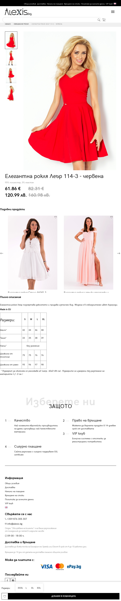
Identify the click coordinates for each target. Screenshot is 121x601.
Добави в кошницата (63, 596)
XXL (38, 588)
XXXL (20, 588)
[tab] (11, 297)
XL (32, 588)
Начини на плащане (55, 4)
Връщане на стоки (72, 4)
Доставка (41, 4)
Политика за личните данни (93, 4)
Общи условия (30, 4)
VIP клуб (109, 4)
